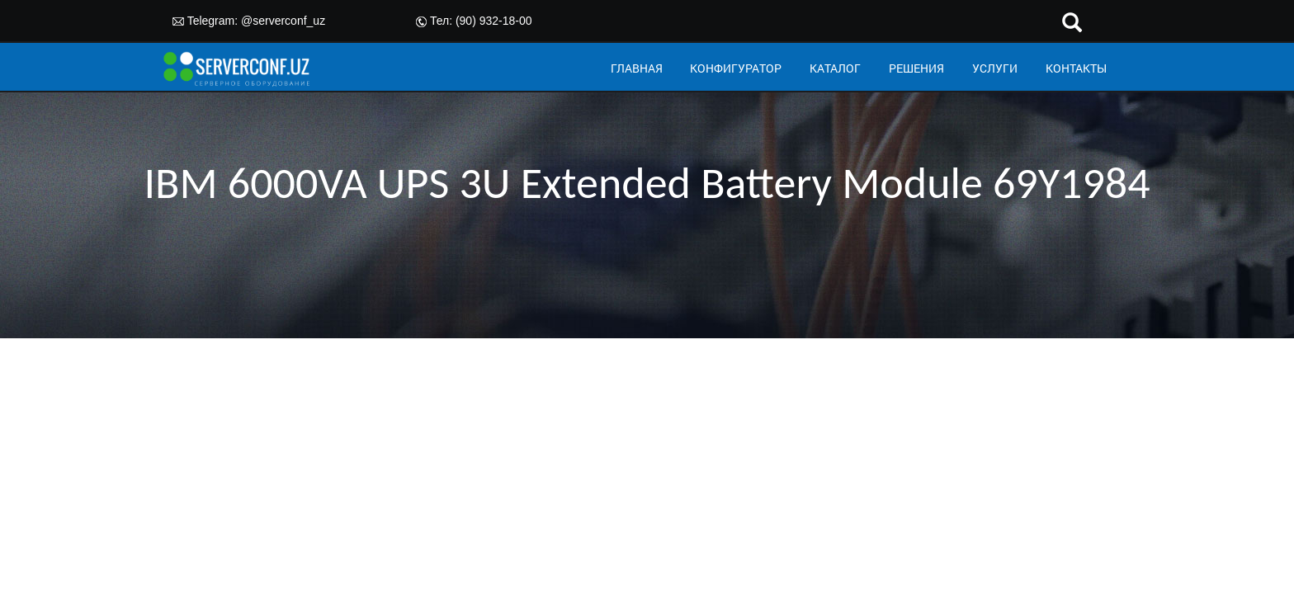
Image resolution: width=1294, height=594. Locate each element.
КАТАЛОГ (835, 68)
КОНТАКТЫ (1076, 68)
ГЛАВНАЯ (637, 68)
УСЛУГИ (995, 68)
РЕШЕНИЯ (916, 68)
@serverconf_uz (283, 20)
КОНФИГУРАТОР (736, 68)
